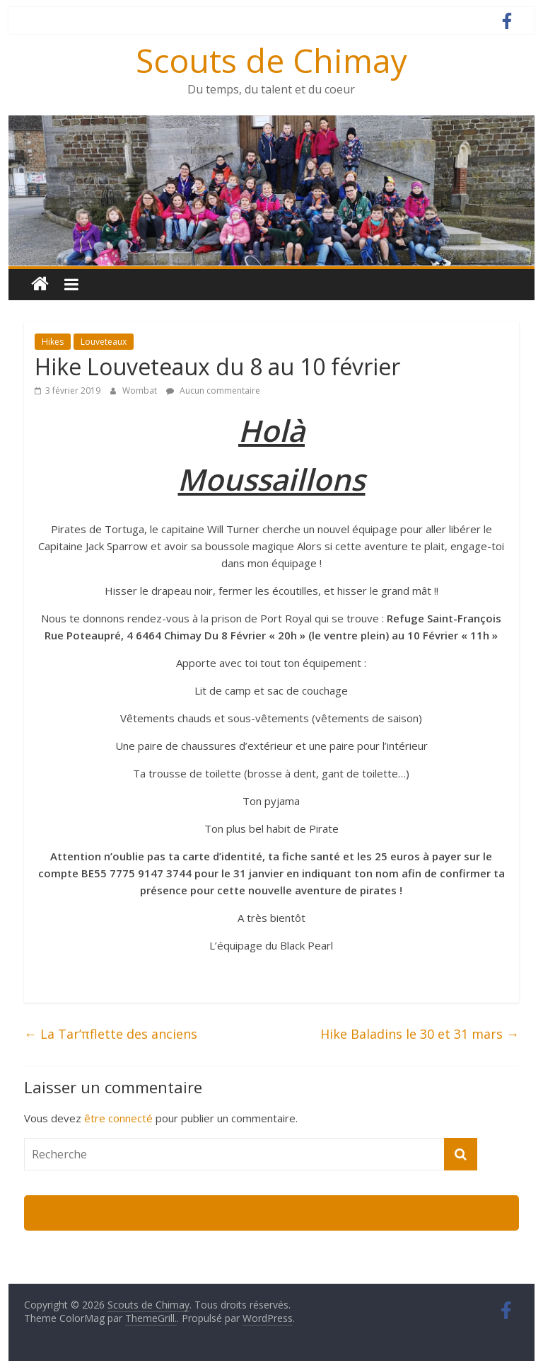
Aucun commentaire (213, 390)
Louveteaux (104, 342)
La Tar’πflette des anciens (110, 1033)
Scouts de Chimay (271, 60)
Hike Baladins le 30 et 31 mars (419, 1033)
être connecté (118, 1118)
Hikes (53, 342)
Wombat (140, 390)
